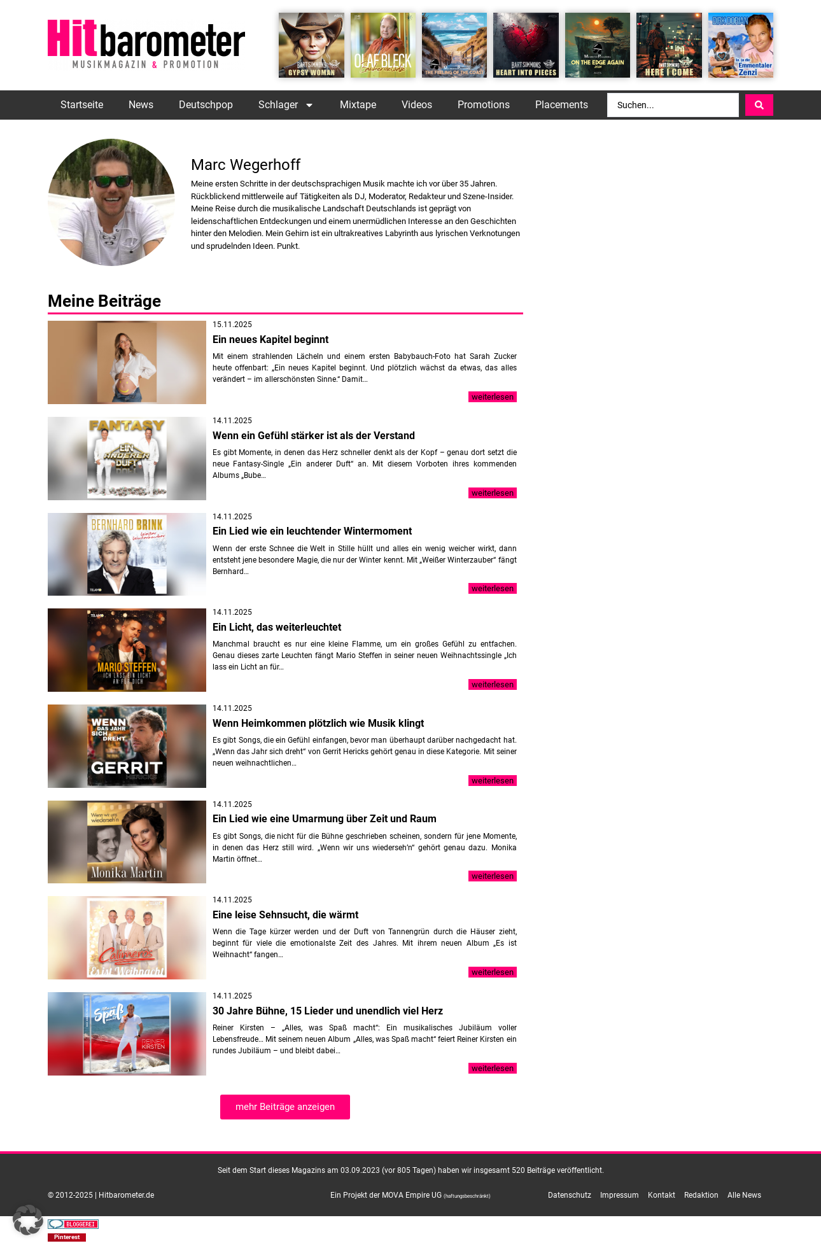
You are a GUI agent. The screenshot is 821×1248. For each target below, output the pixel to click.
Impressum (619, 1195)
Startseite (81, 105)
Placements (561, 105)
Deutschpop (206, 105)
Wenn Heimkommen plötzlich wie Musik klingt (318, 723)
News (141, 105)
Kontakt (661, 1195)
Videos (417, 105)
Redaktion (701, 1195)
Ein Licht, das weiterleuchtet (277, 627)
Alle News (744, 1195)
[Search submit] (759, 105)
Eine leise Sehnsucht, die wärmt (285, 915)
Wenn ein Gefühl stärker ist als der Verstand (314, 436)
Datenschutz (569, 1195)
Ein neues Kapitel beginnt (270, 339)
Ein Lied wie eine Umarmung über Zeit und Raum (325, 819)
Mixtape (358, 105)
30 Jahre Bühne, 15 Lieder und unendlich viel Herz (328, 1011)
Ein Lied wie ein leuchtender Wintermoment (312, 531)
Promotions (484, 105)
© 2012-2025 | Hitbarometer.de (101, 1195)
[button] (67, 1237)
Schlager (286, 105)
